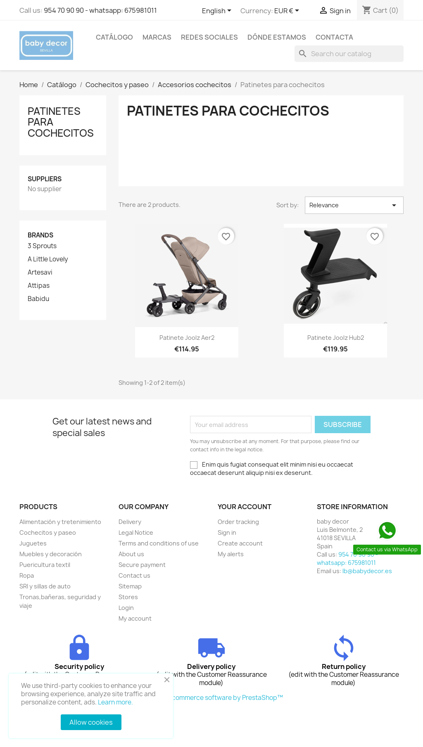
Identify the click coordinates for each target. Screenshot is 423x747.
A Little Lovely (48, 259)
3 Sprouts (42, 246)
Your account (244, 506)
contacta (334, 37)
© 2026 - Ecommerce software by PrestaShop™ (211, 697)
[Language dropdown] (218, 11)
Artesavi (40, 272)
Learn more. (115, 702)
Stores (128, 597)
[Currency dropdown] (288, 11)
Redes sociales (209, 37)
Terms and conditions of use (159, 543)
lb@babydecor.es (367, 571)
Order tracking (238, 522)
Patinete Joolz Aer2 (186, 337)
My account (135, 618)
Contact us (134, 575)
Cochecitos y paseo (47, 532)
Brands (40, 235)
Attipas (39, 286)
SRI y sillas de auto (45, 586)
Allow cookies (91, 722)
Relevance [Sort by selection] (354, 205)
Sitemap (130, 586)
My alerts (231, 554)
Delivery (130, 522)
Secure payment (142, 565)
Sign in (227, 532)
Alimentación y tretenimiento (60, 522)
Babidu (38, 299)
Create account (240, 543)
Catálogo (114, 37)
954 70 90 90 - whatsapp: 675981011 (100, 10)
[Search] (349, 53)
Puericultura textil (44, 565)
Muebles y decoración (50, 554)
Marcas (157, 37)
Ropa (26, 575)
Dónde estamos (276, 37)
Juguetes (33, 543)
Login (126, 608)
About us (131, 554)
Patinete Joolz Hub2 (335, 337)
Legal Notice (136, 532)
